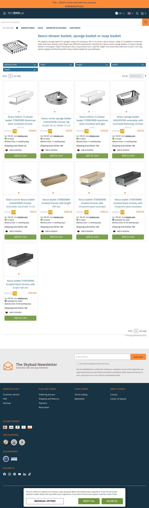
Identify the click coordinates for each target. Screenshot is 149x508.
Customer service (11, 394)
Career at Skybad (118, 398)
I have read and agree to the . (94, 364)
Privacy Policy (104, 364)
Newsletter (79, 398)
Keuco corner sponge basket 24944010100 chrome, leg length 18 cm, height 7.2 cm (56, 122)
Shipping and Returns (49, 398)
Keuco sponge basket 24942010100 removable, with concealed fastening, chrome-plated (128, 122)
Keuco (41, 28)
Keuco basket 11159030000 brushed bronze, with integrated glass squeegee (92, 203)
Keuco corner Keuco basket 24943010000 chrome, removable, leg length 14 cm (20, 203)
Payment (43, 403)
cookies (35, 492)
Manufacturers (28, 28)
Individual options (45, 501)
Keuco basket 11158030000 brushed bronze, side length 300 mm (56, 203)
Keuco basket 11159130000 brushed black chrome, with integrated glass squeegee (128, 203)
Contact (114, 394)
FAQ (5, 398)
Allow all (112, 501)
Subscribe (138, 357)
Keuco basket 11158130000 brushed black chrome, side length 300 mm (20, 284)
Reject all (89, 501)
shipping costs (23, 136)
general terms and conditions (94, 375)
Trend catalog (80, 394)
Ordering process (47, 394)
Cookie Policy (111, 494)
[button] (4, 13)
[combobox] (71, 22)
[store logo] (16, 13)
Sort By (125, 76)
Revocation (44, 407)
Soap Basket (75, 28)
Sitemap (7, 403)
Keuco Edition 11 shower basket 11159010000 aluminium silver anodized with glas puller (92, 122)
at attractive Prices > (74, 6)
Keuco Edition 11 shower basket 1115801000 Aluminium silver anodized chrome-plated (20, 122)
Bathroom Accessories (56, 28)
